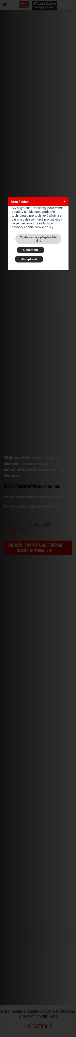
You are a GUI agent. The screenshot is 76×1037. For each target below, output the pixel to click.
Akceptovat (29, 259)
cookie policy (43, 227)
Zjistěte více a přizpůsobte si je (38, 239)
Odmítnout (30, 250)
